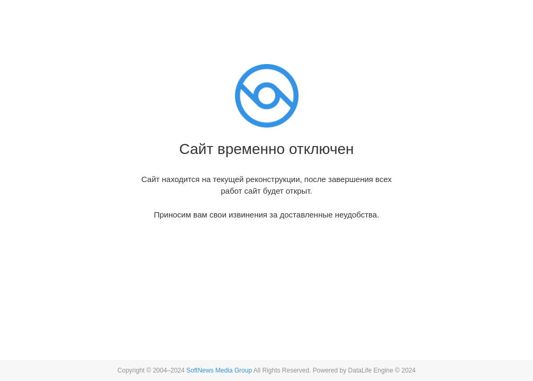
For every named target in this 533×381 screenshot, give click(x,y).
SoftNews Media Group (219, 370)
